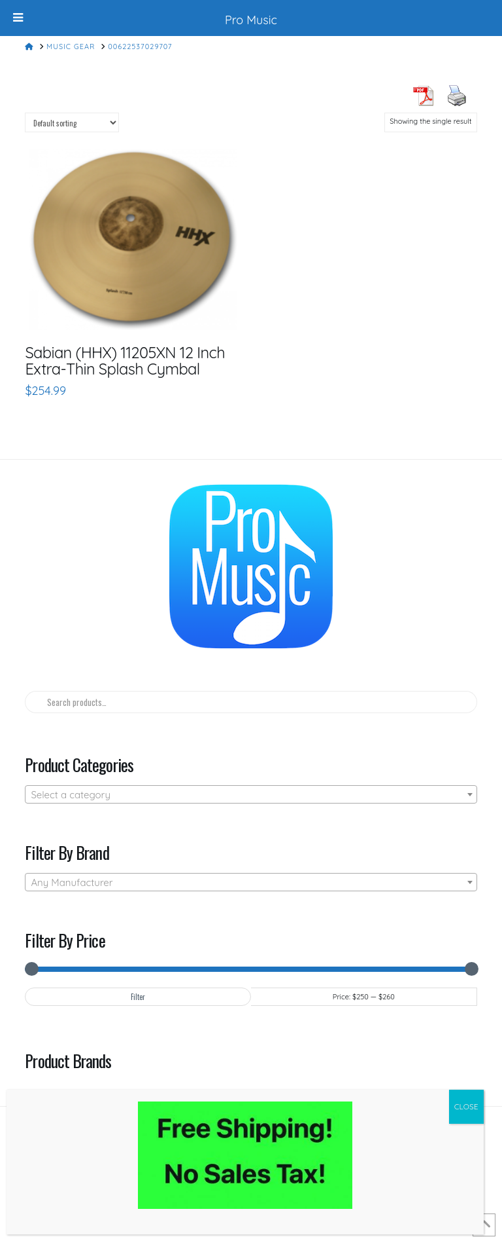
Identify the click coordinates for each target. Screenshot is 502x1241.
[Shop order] (71, 122)
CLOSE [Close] (466, 1106)
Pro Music (251, 20)
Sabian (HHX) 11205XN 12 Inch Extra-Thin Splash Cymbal (125, 361)
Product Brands (68, 1060)
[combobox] (251, 794)
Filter (138, 996)
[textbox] (250, 795)
